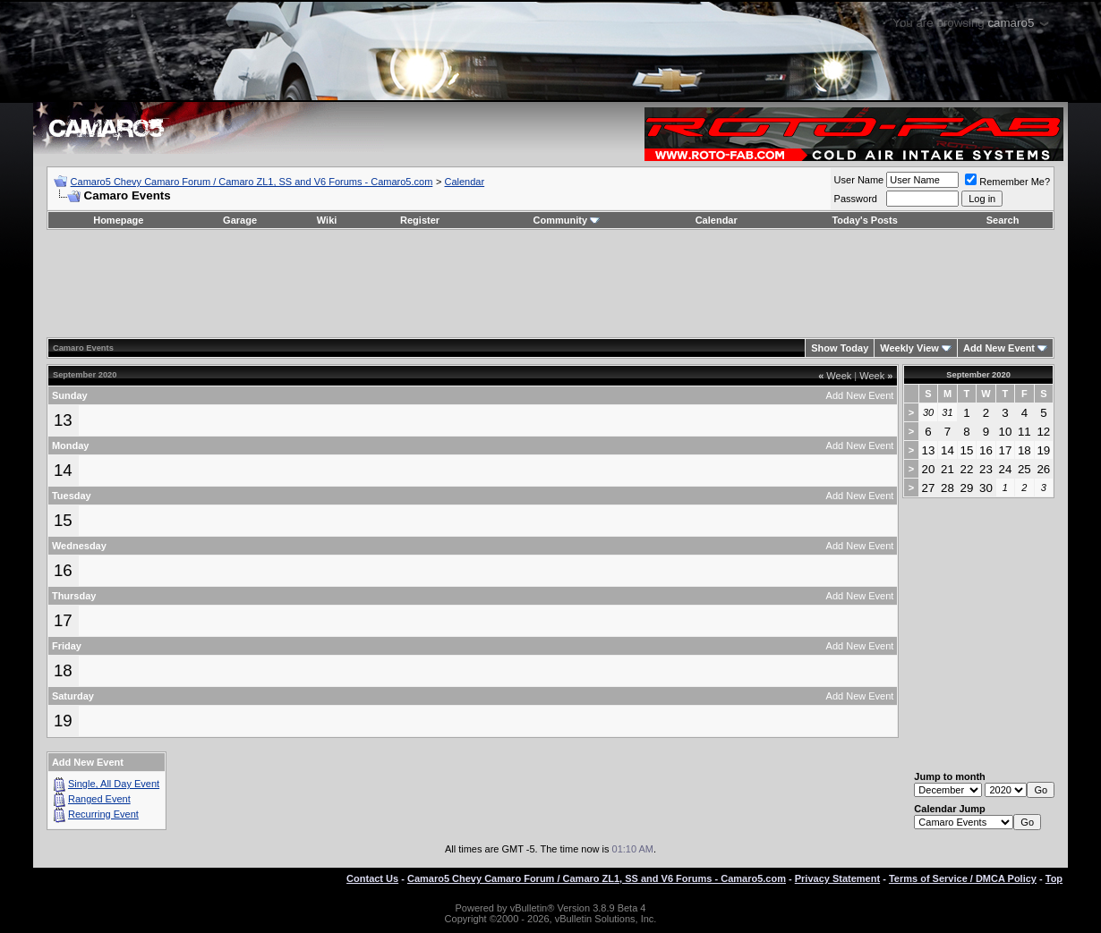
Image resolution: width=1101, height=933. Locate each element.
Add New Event (999, 348)
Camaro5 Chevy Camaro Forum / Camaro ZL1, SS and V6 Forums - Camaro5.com (252, 181)
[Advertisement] (550, 283)
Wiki (327, 220)
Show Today (839, 348)
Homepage (118, 220)
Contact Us (372, 878)
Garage (240, 220)
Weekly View (909, 348)
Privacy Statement (837, 878)
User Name (859, 179)
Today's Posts (864, 220)
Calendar (465, 181)
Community (567, 220)
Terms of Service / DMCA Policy (963, 878)
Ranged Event (99, 798)
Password (855, 198)
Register (420, 220)
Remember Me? (1007, 181)
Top (1054, 878)
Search (1003, 220)
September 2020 (978, 374)
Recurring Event (103, 814)
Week (834, 375)
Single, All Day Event (113, 783)
